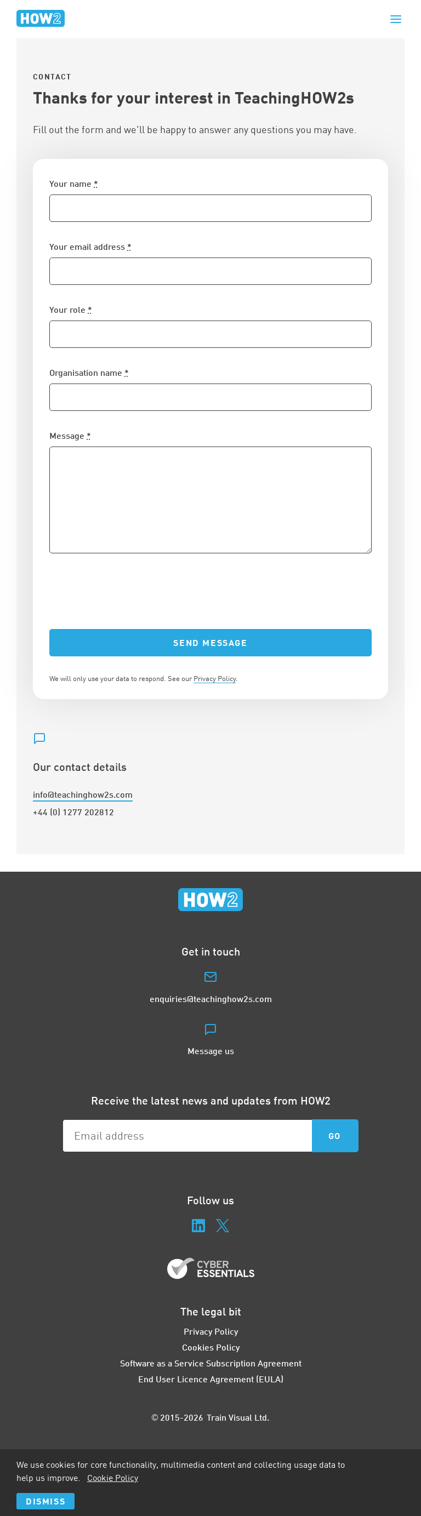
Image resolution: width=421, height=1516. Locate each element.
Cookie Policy (112, 1477)
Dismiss (45, 1501)
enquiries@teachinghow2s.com (211, 998)
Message (70, 435)
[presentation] (132, 591)
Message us (210, 1050)
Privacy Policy (215, 678)
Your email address (90, 246)
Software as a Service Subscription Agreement (210, 1363)
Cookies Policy (211, 1347)
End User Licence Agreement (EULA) (210, 1379)
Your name (73, 183)
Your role (70, 309)
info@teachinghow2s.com (83, 794)
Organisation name (89, 372)
